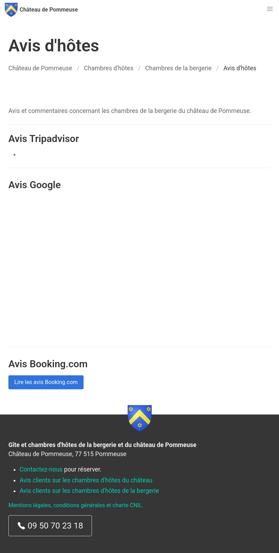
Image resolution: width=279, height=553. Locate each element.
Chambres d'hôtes (108, 68)
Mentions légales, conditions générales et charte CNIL (75, 505)
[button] (270, 9)
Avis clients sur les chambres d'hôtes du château (86, 480)
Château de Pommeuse (40, 68)
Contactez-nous (41, 469)
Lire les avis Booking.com (46, 382)
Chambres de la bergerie (178, 68)
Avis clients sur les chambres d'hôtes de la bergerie (89, 490)
